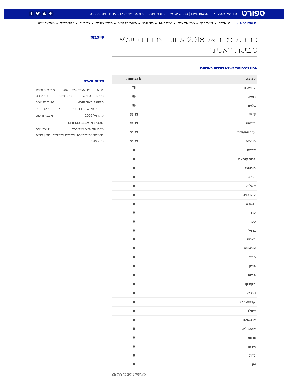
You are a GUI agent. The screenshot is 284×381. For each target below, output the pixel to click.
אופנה (81, 4)
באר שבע (143, 23)
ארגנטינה (244, 320)
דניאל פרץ (202, 23)
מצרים (247, 239)
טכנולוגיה (98, 4)
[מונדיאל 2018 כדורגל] (180, 375)
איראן (247, 346)
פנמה (247, 275)
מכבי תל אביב (181, 23)
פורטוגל (245, 168)
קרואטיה (245, 87)
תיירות (115, 4)
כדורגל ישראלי (174, 14)
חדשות (232, 4)
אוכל (144, 4)
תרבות (184, 4)
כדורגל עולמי (152, 14)
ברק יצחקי (60, 96)
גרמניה (246, 123)
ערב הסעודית (242, 132)
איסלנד (246, 311)
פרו (248, 212)
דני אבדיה (220, 23)
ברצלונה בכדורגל (88, 96)
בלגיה (247, 105)
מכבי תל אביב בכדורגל (81, 123)
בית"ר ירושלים (99, 23)
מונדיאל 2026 (223, 14)
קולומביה (244, 195)
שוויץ (248, 114)
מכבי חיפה (161, 23)
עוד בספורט (93, 14)
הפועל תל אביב (123, 23)
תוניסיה (246, 141)
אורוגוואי (245, 248)
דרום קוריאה (242, 159)
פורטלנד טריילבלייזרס (86, 135)
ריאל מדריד (63, 23)
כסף (157, 4)
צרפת (247, 337)
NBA (96, 90)
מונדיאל (200, 4)
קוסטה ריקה (242, 302)
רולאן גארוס (39, 135)
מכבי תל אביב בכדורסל (83, 129)
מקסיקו (246, 284)
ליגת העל (38, 109)
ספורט (216, 4)
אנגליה (246, 186)
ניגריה (247, 177)
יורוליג (56, 109)
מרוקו (247, 355)
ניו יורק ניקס (39, 129)
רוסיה (247, 96)
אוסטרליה (244, 328)
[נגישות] (6, 5)
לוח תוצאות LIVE (199, 14)
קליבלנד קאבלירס (59, 135)
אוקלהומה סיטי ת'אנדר (71, 90)
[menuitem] (229, 4)
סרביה (247, 293)
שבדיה (247, 150)
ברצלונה (80, 23)
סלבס (169, 4)
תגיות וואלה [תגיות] (89, 81)
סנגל (248, 257)
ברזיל (247, 230)
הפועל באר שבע (86, 102)
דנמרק (246, 203)
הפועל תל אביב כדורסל (83, 109)
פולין (248, 266)
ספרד (247, 221)
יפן (249, 364)
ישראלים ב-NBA (116, 14)
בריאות (130, 4)
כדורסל (135, 14)
